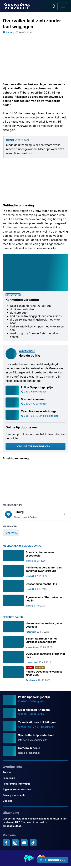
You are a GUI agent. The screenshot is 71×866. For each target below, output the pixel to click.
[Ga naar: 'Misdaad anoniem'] (35, 402)
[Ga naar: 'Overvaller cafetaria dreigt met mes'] (35, 657)
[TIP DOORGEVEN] (52, 860)
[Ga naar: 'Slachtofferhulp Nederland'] (35, 738)
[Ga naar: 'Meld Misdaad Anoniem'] (35, 713)
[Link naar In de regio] (35, 777)
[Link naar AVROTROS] (29, 858)
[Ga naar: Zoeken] (54, 6)
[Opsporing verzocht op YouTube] (24, 842)
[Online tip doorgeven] (35, 446)
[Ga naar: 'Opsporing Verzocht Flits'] (35, 586)
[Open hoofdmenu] (63, 6)
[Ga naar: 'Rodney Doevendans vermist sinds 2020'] (35, 673)
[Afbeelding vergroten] (65, 256)
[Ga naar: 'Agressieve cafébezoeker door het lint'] (35, 601)
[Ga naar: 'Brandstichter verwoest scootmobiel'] (35, 556)
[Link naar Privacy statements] (35, 795)
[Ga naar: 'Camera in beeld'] (35, 751)
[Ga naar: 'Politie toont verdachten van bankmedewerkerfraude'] (35, 571)
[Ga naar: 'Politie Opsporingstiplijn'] (35, 391)
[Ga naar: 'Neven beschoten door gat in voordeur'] (35, 627)
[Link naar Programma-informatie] (35, 783)
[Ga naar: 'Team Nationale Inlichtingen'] (35, 726)
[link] (35, 514)
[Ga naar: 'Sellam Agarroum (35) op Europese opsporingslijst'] (35, 642)
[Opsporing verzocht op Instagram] (15, 842)
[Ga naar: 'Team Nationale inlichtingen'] (35, 415)
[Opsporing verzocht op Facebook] (6, 842)
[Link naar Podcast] (35, 772)
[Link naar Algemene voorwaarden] (35, 789)
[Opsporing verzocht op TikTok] (33, 842)
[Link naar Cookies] (35, 800)
